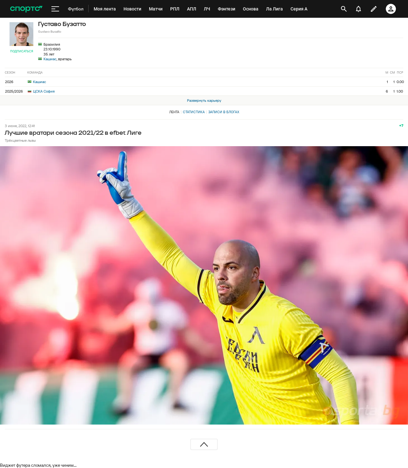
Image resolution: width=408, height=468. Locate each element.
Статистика (194, 112)
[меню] (55, 9)
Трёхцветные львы (20, 140)
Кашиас (50, 58)
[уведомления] (358, 8)
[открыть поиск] (344, 8)
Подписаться (21, 51)
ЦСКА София (41, 91)
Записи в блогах (223, 112)
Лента (174, 112)
